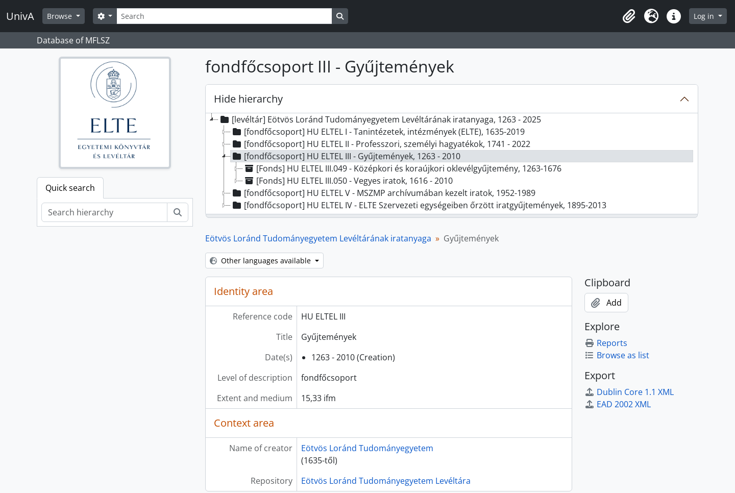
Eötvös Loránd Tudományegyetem (367, 448)
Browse (60, 16)
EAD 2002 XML (617, 404)
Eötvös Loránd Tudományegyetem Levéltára (386, 480)
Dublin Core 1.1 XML (629, 392)
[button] (629, 16)
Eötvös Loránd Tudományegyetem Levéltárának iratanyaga (318, 238)
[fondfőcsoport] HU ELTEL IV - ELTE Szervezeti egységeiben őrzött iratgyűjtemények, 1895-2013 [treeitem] (418, 205)
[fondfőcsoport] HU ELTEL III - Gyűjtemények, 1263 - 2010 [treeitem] (345, 156)
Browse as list (616, 355)
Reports (605, 343)
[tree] (452, 164)
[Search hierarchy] (104, 212)
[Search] (224, 16)
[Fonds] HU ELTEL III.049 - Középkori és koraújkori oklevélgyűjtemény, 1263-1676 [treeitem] (402, 168)
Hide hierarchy (248, 99)
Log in (705, 16)
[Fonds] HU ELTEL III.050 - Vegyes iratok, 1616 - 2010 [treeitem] (348, 181)
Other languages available (261, 260)
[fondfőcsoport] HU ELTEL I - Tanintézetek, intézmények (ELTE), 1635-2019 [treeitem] (378, 132)
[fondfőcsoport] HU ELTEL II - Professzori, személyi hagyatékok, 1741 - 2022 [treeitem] (380, 144)
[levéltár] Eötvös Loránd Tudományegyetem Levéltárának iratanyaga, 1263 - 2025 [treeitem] (379, 119)
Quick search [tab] (70, 187)
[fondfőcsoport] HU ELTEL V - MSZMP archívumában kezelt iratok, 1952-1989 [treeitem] (383, 193)
